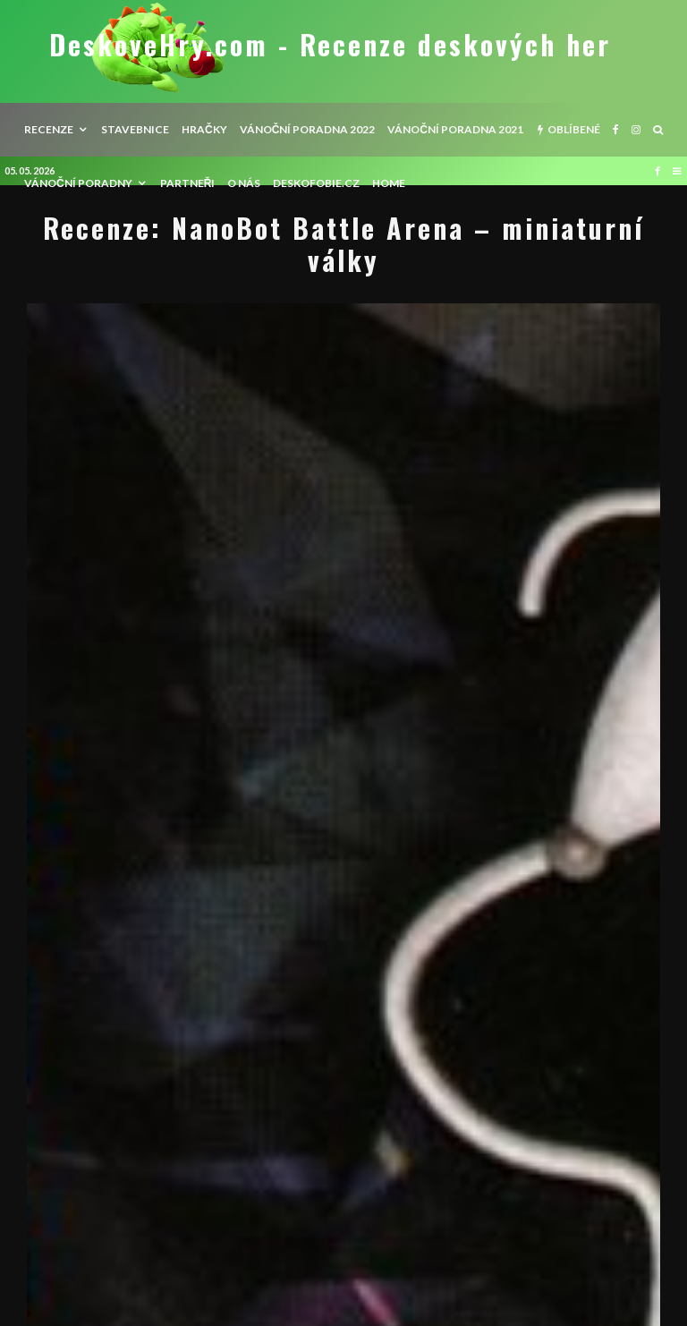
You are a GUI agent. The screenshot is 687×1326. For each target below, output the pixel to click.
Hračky (204, 129)
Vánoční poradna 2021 (455, 129)
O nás (243, 183)
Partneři (188, 183)
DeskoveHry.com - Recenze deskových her (330, 44)
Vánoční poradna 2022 (308, 129)
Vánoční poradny (78, 183)
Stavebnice (135, 129)
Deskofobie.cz (316, 183)
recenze (48, 129)
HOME (388, 183)
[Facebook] (615, 130)
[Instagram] (636, 130)
